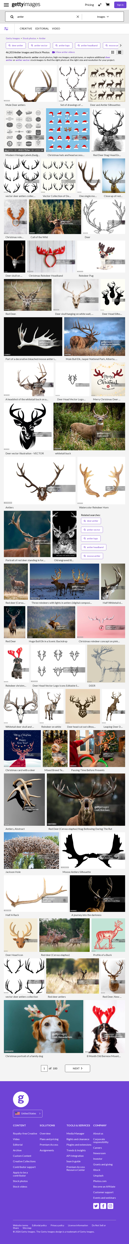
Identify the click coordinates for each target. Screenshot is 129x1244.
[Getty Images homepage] (26, 4)
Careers (97, 1147)
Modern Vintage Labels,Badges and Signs (28, 155)
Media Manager (75, 1133)
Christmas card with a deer (20, 770)
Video (16, 1139)
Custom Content (22, 1155)
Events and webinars (104, 1197)
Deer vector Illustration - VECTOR (25, 453)
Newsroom (99, 1153)
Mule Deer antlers (15, 104)
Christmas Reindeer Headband (46, 275)
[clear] (79, 16)
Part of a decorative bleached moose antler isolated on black (39, 358)
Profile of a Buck (102, 954)
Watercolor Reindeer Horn (94, 507)
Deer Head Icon (14, 954)
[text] (46, 16)
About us (98, 1133)
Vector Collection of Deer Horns (61, 195)
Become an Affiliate (104, 1186)
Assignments (47, 1150)
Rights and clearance (77, 1139)
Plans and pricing (49, 1139)
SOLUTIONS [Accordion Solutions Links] (47, 1125)
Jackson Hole (13, 871)
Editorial (18, 1144)
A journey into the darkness (86, 914)
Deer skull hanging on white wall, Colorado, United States (86, 313)
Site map (27, 1228)
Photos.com (99, 1181)
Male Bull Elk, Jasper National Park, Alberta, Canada (95, 358)
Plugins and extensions (78, 1144)
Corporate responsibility (100, 1140)
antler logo (63, 45)
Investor (97, 1158)
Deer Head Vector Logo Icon (73, 399)
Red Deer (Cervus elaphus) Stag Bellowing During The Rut (80, 828)
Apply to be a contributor (20, 1174)
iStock (96, 1169)
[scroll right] (120, 45)
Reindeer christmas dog (19, 685)
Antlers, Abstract (15, 828)
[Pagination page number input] (44, 1068)
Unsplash (98, 1175)
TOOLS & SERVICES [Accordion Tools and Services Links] (78, 1125)
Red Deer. (11, 313)
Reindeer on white (51, 726)
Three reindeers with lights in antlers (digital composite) (62, 602)
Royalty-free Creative (25, 1133)
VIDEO (56, 28)
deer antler (16, 45)
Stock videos (20, 1186)
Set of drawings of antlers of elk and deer (83, 104)
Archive (17, 1150)
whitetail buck (63, 453)
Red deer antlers (57, 996)
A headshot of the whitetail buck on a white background (36, 399)
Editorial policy (39, 1225)
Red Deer (11, 641)
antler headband (88, 45)
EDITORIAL (42, 28)
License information (78, 1225)
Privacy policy (57, 1225)
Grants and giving (103, 1164)
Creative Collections (24, 1161)
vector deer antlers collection (22, 195)
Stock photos (20, 1181)
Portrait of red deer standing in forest (26, 560)
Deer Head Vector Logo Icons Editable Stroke (58, 685)
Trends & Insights (76, 1150)
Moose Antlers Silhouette (77, 871)
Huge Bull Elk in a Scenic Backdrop (48, 641)
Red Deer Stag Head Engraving (110, 155)
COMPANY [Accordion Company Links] (99, 1125)
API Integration (75, 1155)
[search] (13, 16)
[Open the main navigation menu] (6, 5)
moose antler (114, 45)
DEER (92, 685)
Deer (87, 237)
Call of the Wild (39, 237)
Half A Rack (12, 914)
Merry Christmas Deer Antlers (110, 399)
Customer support (103, 1192)
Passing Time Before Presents (88, 770)
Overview (45, 1133)
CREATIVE (26, 28)
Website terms (20, 1225)
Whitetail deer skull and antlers (23, 726)
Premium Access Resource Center (75, 1168)
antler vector (39, 45)
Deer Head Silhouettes (114, 313)
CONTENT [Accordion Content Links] (19, 1125)
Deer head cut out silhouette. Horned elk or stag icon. (96, 726)
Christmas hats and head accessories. (68, 155)
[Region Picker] (27, 1113)
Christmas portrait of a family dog (24, 1056)
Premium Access (49, 1144)
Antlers (10, 507)
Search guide (73, 1161)
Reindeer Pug (86, 275)
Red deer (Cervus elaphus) (20, 602)
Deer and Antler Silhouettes (105, 104)
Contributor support (24, 1167)
